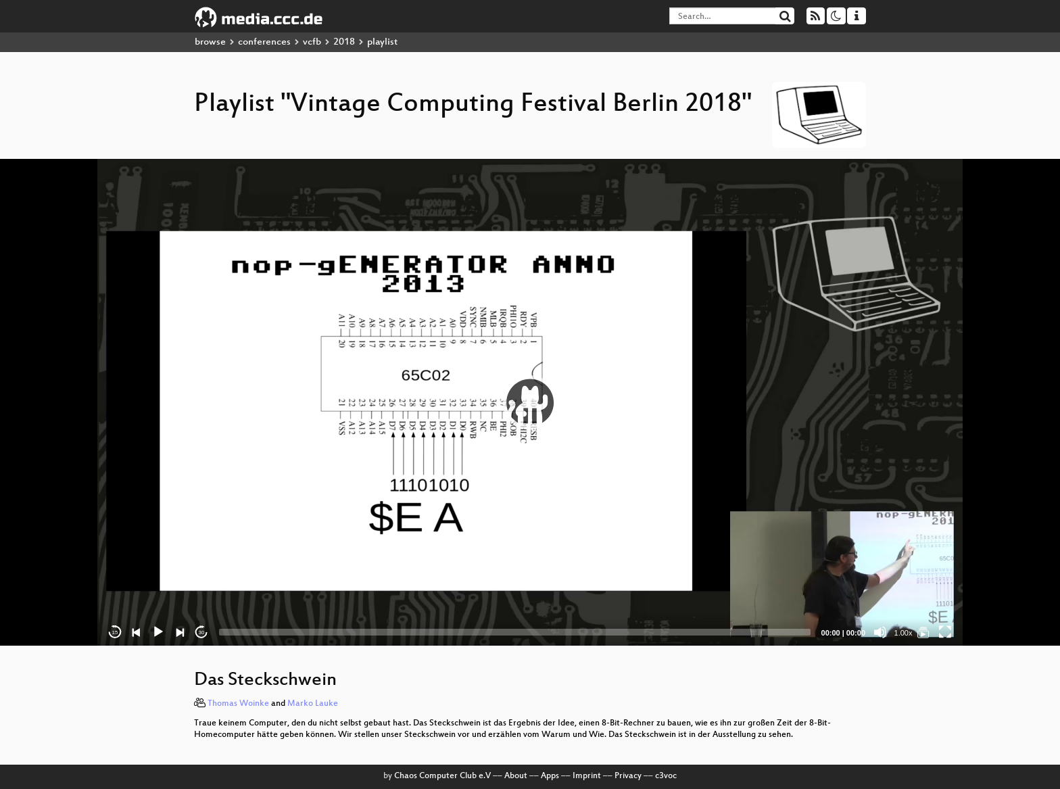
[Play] (158, 632)
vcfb (312, 42)
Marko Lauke (312, 704)
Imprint (587, 776)
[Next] (180, 632)
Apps (550, 776)
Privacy (628, 776)
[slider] (515, 632)
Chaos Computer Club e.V (442, 776)
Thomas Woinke (238, 704)
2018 (344, 42)
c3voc (666, 776)
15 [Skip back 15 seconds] (115, 632)
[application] (530, 402)
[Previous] (136, 632)
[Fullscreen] (945, 632)
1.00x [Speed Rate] (903, 633)
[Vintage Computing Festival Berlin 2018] (923, 632)
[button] (530, 402)
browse (210, 42)
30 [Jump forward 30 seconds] (202, 632)
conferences (264, 42)
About (515, 776)
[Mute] (880, 632)
